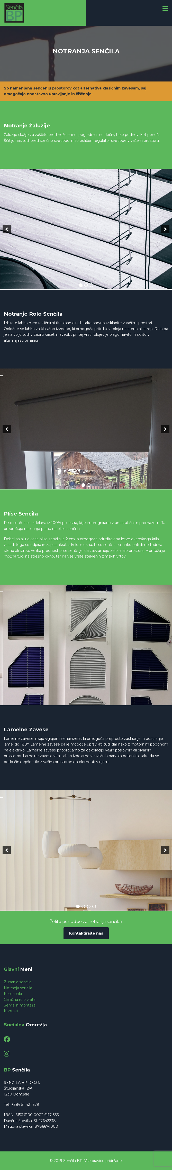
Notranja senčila (18, 988)
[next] (165, 229)
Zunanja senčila (17, 982)
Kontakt (11, 1011)
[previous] (7, 229)
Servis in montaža (19, 1005)
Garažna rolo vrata (19, 999)
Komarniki (13, 993)
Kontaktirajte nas (86, 933)
